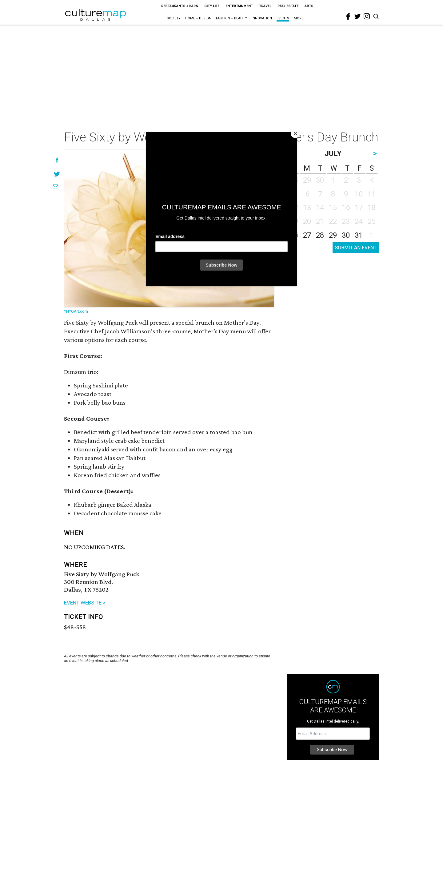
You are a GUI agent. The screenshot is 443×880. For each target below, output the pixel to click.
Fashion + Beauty (231, 18)
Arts (309, 6)
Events (283, 18)
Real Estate (287, 6)
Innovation (262, 18)
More (298, 18)
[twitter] (357, 16)
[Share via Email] (55, 186)
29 (333, 235)
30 (346, 235)
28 (320, 235)
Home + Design (198, 18)
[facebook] (348, 16)
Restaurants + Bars (179, 6)
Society (174, 18)
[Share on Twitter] (57, 173)
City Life (211, 6)
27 (307, 235)
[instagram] (367, 16)
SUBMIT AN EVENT (356, 248)
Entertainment (239, 6)
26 (294, 235)
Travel (265, 6)
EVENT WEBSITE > (85, 603)
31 (359, 235)
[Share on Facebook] (57, 160)
